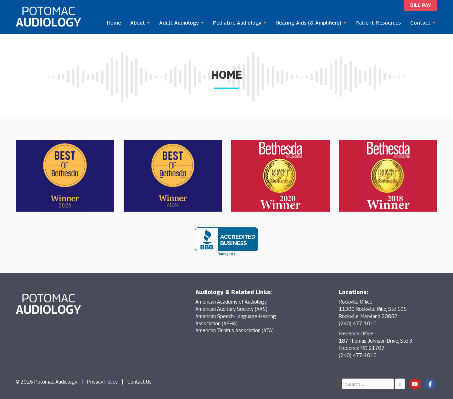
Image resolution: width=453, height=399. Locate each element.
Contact (422, 23)
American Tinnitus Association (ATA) (234, 330)
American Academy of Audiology (231, 302)
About (140, 23)
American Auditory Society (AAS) (231, 309)
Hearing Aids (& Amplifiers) (311, 23)
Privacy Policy (102, 382)
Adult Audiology (181, 23)
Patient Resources (378, 23)
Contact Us (139, 382)
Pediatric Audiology (239, 23)
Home (114, 23)
